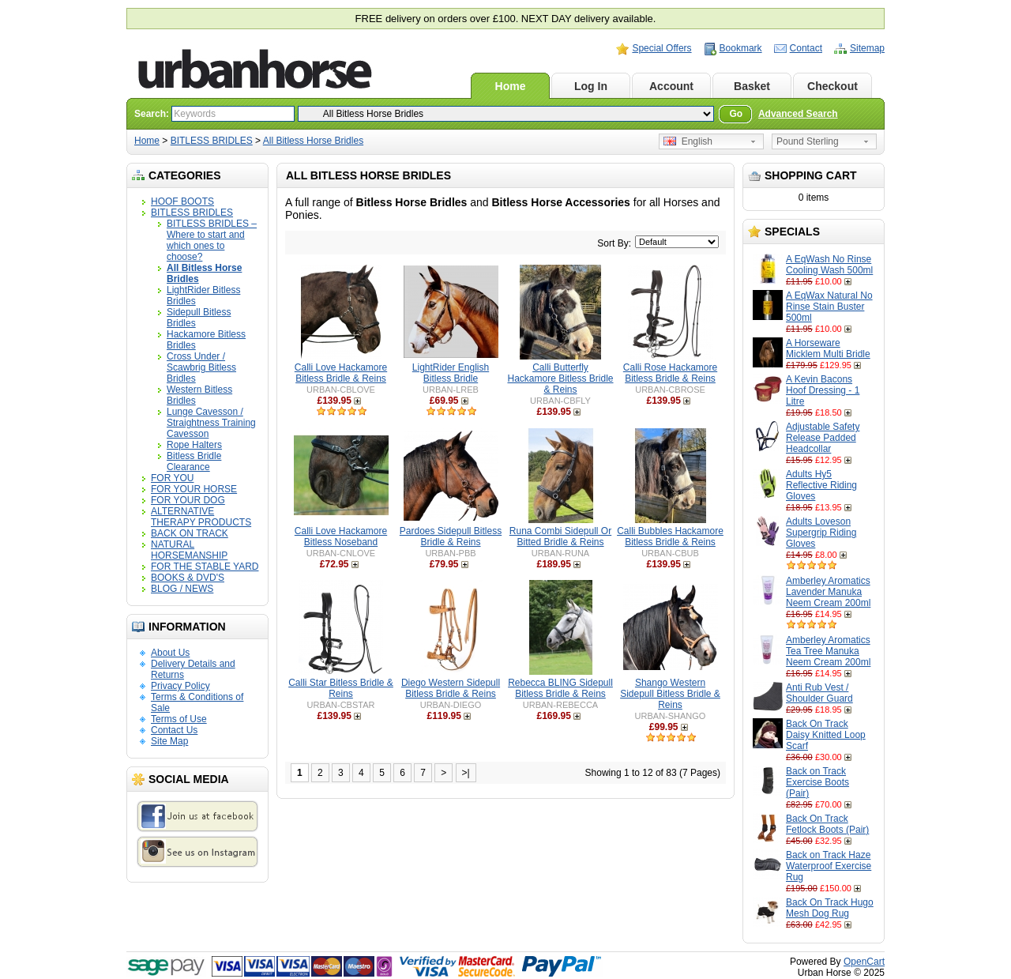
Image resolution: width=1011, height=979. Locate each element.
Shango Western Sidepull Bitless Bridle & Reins (670, 693)
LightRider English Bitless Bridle (450, 373)
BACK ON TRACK (189, 533)
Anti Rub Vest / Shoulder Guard (819, 693)
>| (466, 772)
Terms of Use (179, 719)
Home (510, 86)
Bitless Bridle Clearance (194, 461)
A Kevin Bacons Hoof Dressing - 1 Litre (822, 390)
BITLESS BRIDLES (212, 140)
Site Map (169, 741)
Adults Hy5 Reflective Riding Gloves (821, 485)
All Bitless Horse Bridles (313, 140)
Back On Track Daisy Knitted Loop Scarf (826, 734)
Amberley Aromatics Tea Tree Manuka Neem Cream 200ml (828, 651)
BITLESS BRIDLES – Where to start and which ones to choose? (212, 240)
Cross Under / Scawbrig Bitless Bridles (201, 367)
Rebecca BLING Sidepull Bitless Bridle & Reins (560, 688)
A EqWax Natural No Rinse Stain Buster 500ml (829, 306)
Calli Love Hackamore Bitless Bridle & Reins (341, 373)
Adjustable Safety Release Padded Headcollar (822, 437)
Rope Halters (194, 444)
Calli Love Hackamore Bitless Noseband (341, 536)
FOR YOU (172, 478)
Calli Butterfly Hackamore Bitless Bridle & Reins (560, 378)
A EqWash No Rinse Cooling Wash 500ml (829, 265)
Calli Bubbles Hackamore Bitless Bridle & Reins (670, 536)
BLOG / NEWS (182, 588)
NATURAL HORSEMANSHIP (189, 550)
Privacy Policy (180, 685)
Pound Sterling (807, 141)
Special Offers (661, 48)
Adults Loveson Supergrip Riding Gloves (821, 532)
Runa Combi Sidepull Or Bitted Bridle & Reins (560, 536)
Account (671, 86)
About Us (170, 652)
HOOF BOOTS (182, 201)
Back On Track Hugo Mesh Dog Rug (830, 908)
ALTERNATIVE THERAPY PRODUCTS (201, 517)
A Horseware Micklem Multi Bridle (828, 348)
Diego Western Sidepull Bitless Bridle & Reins (450, 688)
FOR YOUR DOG (188, 500)
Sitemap (867, 48)
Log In (590, 86)
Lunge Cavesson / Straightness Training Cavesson (211, 422)
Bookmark (741, 48)
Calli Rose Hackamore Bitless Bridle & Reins (670, 373)
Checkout (832, 86)
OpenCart (864, 961)
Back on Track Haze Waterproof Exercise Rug (828, 866)
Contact (806, 48)
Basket (752, 86)
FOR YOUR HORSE (194, 489)
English (687, 141)
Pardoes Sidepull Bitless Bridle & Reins (451, 536)
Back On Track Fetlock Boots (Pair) (827, 824)
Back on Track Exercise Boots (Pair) (817, 782)
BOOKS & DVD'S (187, 577)
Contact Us (174, 730)
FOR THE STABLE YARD (204, 566)
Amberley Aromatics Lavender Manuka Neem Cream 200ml (828, 591)
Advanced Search (798, 113)
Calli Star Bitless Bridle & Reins (340, 688)
